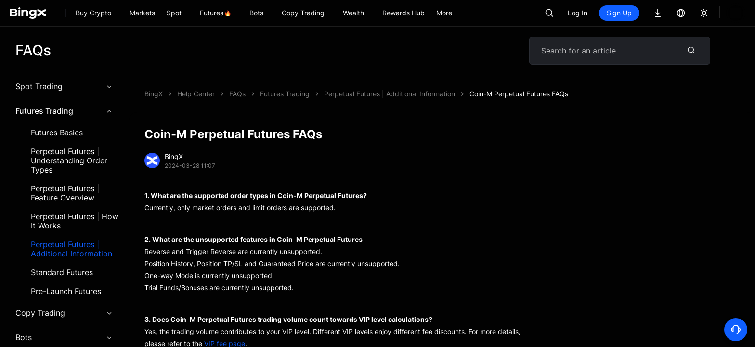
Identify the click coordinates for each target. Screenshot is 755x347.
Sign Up (619, 13)
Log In (577, 13)
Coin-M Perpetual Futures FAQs (278, 94)
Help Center (196, 94)
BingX (153, 94)
